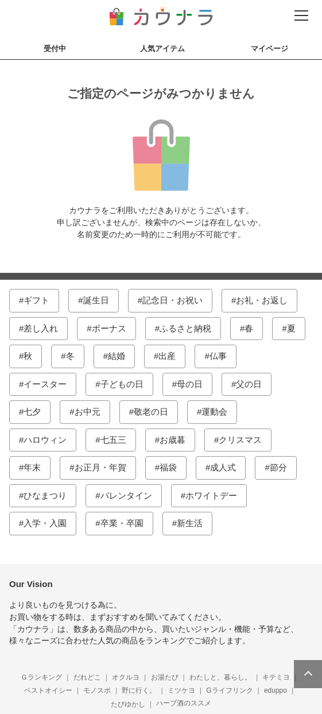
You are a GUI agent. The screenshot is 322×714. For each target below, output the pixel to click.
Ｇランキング (41, 677)
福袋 (168, 467)
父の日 (249, 384)
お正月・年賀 (100, 467)
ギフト (36, 300)
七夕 (32, 411)
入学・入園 (45, 523)
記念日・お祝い (172, 300)
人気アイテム (162, 48)
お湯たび (165, 677)
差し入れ (41, 328)
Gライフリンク (229, 690)
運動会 (214, 411)
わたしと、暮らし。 (220, 677)
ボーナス (109, 328)
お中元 (87, 411)
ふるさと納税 (185, 328)
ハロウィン (45, 440)
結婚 (116, 356)
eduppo (275, 690)
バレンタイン (126, 495)
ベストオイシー (48, 690)
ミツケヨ (181, 690)
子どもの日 (121, 384)
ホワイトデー (211, 495)
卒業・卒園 (121, 523)
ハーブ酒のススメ (183, 703)
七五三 (113, 440)
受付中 (55, 48)
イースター (45, 384)
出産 (167, 356)
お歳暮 (172, 440)
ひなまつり (45, 495)
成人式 (223, 467)
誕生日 (96, 300)
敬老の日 (151, 411)
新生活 (190, 523)
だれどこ (87, 677)
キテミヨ (276, 677)
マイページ (269, 48)
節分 (278, 467)
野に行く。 (139, 690)
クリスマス (240, 440)
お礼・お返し (262, 300)
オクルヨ (125, 677)
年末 (32, 467)
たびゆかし (128, 704)
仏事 (218, 356)
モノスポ (97, 690)
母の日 (190, 384)
